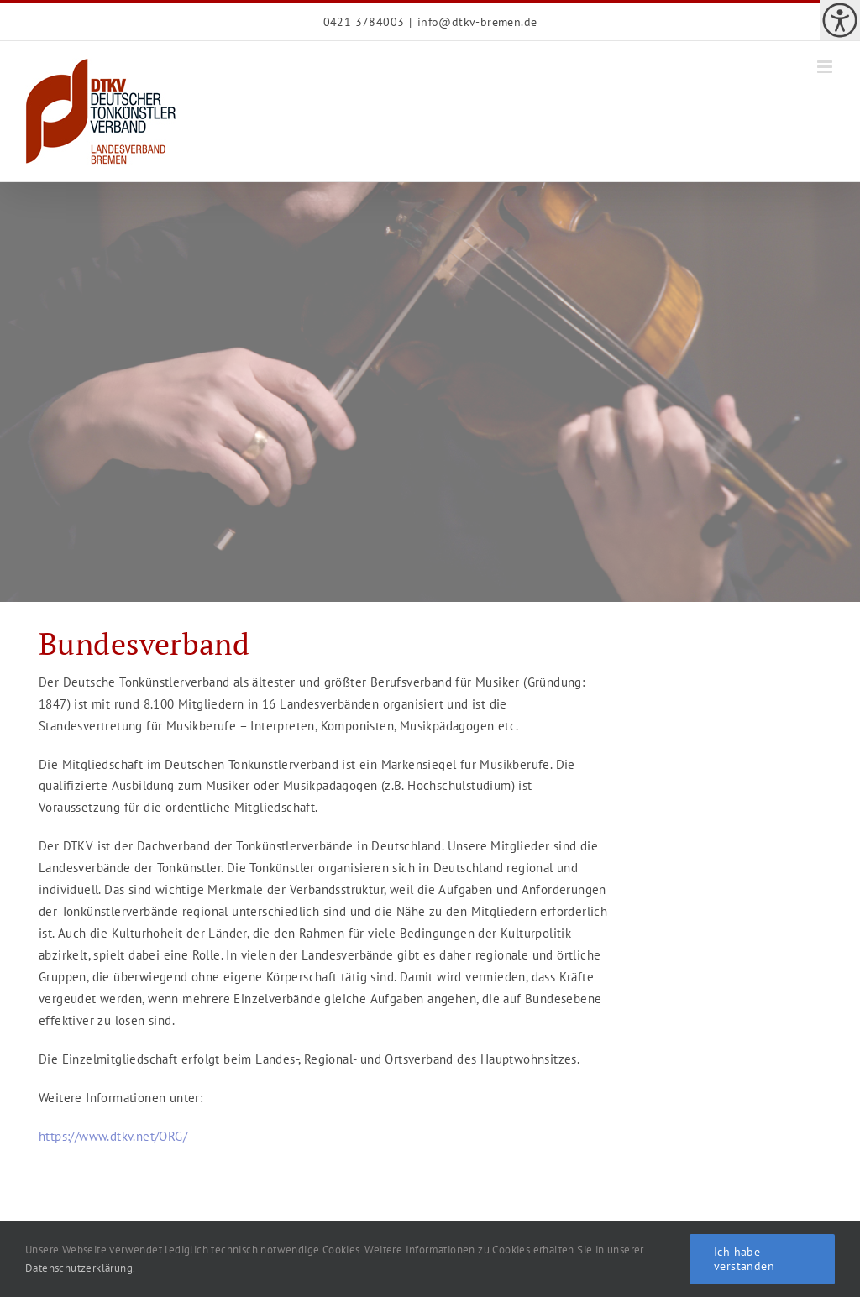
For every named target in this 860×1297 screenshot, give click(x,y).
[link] (840, 20)
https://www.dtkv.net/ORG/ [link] (113, 1136)
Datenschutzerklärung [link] (79, 1268)
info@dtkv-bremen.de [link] (477, 21)
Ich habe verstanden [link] (744, 1258)
